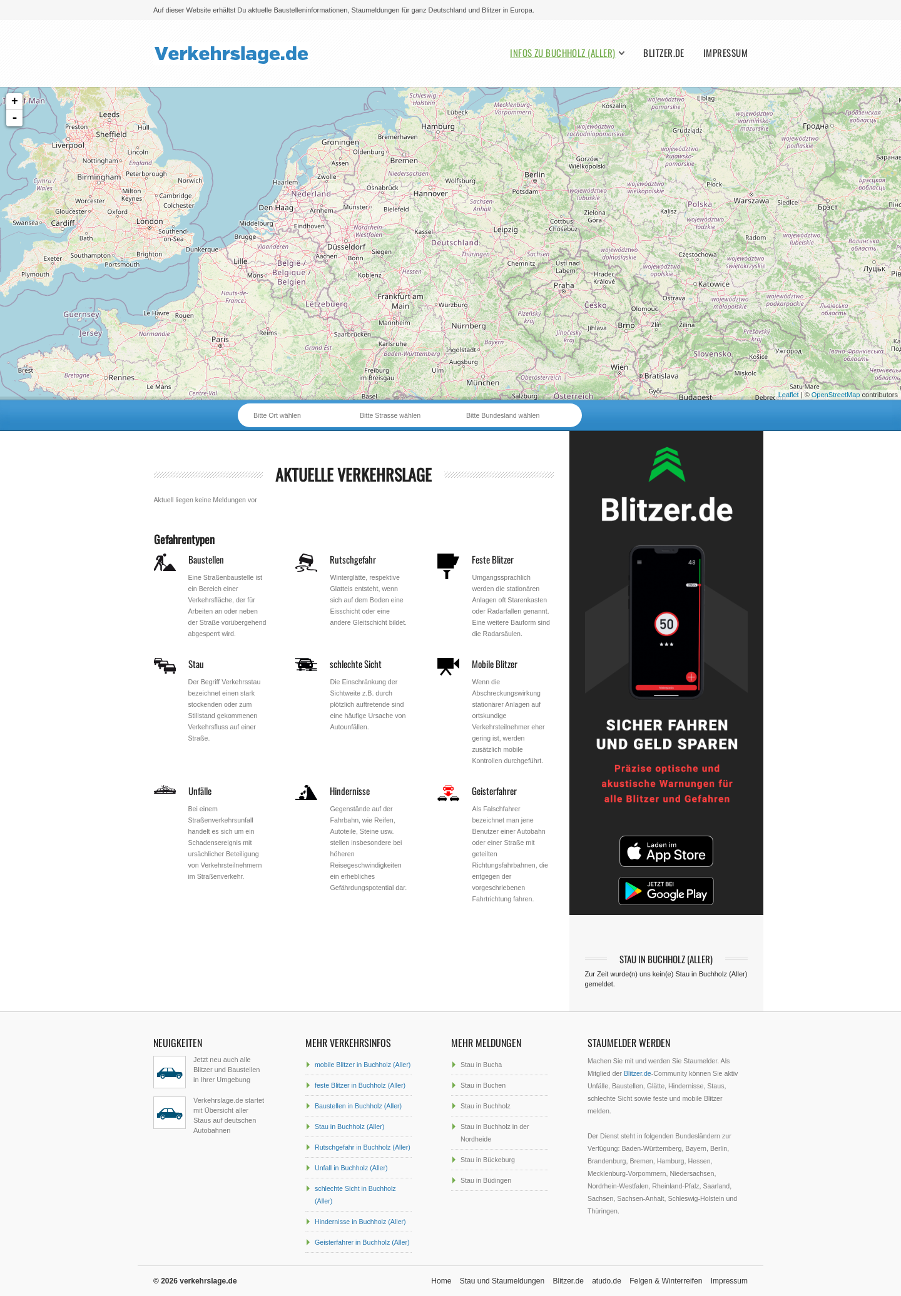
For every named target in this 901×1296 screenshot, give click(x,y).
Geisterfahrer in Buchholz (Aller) (362, 1242)
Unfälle (199, 790)
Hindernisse (350, 790)
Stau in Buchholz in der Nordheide (495, 1133)
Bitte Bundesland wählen (502, 415)
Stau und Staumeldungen (502, 1281)
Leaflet (788, 394)
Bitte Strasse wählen (390, 415)
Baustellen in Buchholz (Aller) (358, 1106)
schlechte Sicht (356, 664)
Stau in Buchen (483, 1085)
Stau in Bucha (481, 1064)
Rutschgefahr (353, 559)
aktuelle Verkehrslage (353, 474)
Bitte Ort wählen (277, 415)
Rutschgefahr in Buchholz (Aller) (362, 1147)
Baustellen (206, 559)
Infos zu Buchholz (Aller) (562, 53)
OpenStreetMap (836, 394)
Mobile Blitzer (494, 664)
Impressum (725, 53)
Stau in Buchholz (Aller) (349, 1126)
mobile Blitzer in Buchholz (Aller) (362, 1064)
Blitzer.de (664, 53)
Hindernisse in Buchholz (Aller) (360, 1221)
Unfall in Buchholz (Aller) (351, 1168)
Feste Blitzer (493, 559)
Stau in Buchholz (486, 1106)
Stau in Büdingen (486, 1180)
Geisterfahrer (494, 790)
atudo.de (606, 1281)
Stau (196, 664)
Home (441, 1281)
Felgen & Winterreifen (665, 1281)
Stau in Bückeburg (488, 1159)
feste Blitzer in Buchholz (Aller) (360, 1085)
